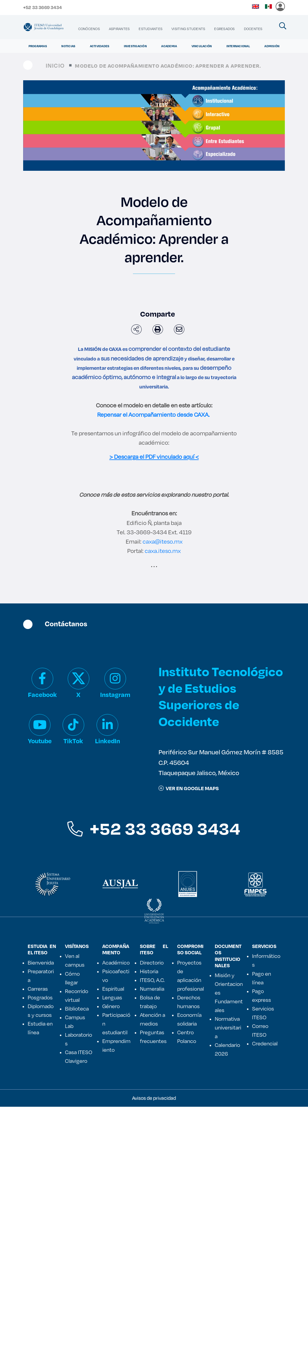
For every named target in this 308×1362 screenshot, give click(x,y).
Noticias (68, 46)
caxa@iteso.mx (163, 797)
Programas (38, 46)
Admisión (271, 46)
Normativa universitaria (228, 1282)
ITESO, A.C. (152, 1235)
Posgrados (40, 1252)
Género (111, 1261)
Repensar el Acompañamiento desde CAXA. (153, 414)
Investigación (135, 46)
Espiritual (113, 1243)
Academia (169, 46)
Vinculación (202, 46)
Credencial (265, 1298)
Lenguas (112, 1252)
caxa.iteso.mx (162, 806)
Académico (116, 1217)
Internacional (238, 46)
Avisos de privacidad (154, 1353)
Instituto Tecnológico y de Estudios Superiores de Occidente (221, 951)
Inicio (55, 65)
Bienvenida (41, 1217)
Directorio (152, 1217)
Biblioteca (77, 1263)
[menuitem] (89, 28)
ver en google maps (189, 1043)
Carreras (38, 1243)
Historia (149, 1226)
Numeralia (152, 1243)
